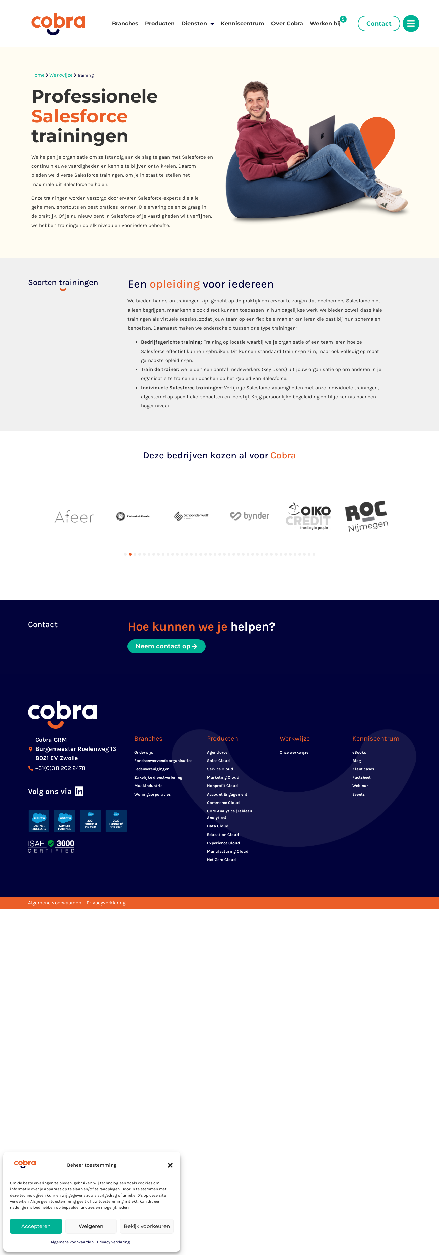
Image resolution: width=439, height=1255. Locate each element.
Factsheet (361, 777)
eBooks (359, 752)
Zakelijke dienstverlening (158, 777)
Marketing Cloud (223, 777)
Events (358, 794)
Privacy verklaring (113, 1242)
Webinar (360, 785)
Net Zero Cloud (221, 859)
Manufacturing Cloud (227, 851)
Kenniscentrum (242, 23)
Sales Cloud (218, 760)
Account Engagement (227, 794)
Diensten (197, 23)
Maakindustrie (148, 785)
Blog (356, 760)
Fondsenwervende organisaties (163, 760)
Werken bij (325, 23)
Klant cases (363, 769)
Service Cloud (220, 769)
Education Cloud (223, 834)
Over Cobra (287, 23)
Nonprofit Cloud (222, 785)
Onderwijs (143, 752)
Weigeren (91, 1226)
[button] (170, 1165)
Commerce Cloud (223, 802)
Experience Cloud (223, 843)
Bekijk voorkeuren (147, 1226)
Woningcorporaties (152, 794)
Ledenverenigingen (151, 769)
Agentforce (217, 752)
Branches (125, 23)
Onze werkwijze (294, 752)
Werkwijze (61, 75)
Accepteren (36, 1226)
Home (38, 75)
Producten (160, 23)
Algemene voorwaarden (72, 1242)
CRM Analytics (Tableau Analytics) (229, 814)
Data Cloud (217, 826)
